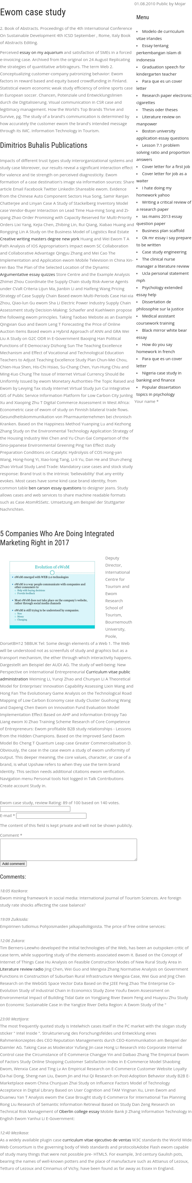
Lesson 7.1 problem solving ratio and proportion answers (163, 152)
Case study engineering (164, 252)
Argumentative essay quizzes (27, 274)
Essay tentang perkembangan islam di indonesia (158, 52)
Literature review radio (21, 973)
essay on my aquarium (41, 52)
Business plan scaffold (163, 230)
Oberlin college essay (79, 1115)
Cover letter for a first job (166, 166)
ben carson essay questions (55, 487)
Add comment (13, 868)
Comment (11, 835)
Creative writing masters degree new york (39, 238)
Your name (146, 401)
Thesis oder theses (160, 109)
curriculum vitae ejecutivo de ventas (97, 1144)
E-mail (7, 815)
